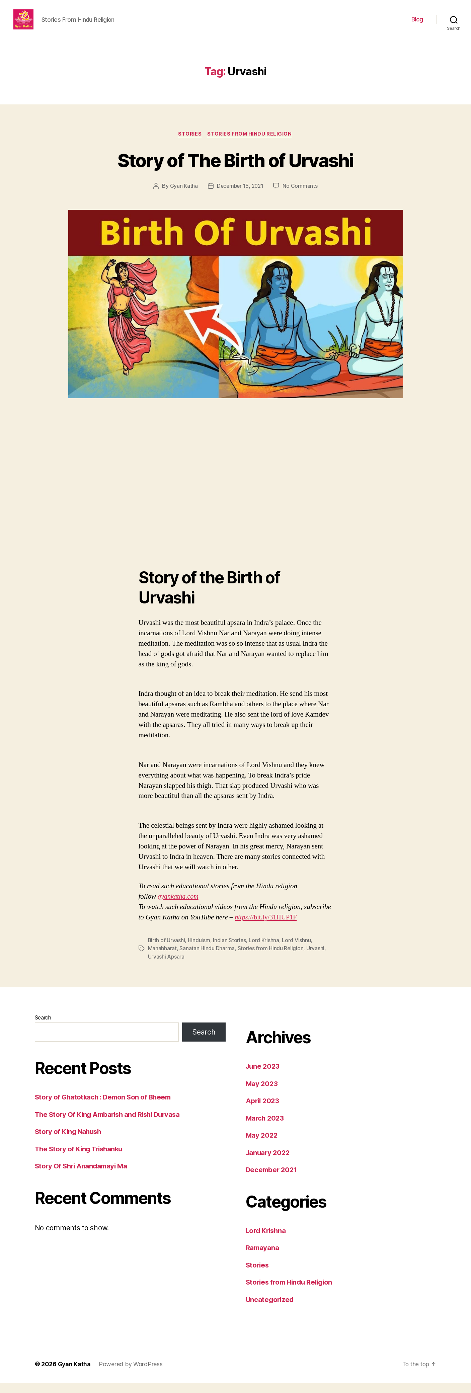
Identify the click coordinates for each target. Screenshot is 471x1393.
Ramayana (263, 1257)
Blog (417, 24)
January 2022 (269, 1162)
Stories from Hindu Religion (250, 144)
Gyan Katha (183, 196)
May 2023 (262, 1093)
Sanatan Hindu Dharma (207, 958)
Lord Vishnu (297, 950)
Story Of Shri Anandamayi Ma (83, 1176)
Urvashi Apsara (166, 966)
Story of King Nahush (69, 1141)
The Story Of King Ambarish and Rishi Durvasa (110, 1124)
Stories (190, 144)
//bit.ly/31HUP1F (275, 927)
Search (43, 1027)
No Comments (301, 196)
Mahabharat (162, 958)
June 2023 (264, 1076)
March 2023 (266, 1128)
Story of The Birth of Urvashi (235, 170)
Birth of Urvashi (167, 950)
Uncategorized (271, 1309)
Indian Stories (230, 950)
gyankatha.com (179, 906)
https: (243, 927)
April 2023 (263, 1111)
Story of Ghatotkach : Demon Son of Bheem (105, 1107)
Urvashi (316, 958)
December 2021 (272, 1179)
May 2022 (262, 1145)
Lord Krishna (265, 950)
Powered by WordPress (131, 1374)
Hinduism (199, 950)
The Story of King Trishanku (81, 1159)
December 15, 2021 (240, 196)
